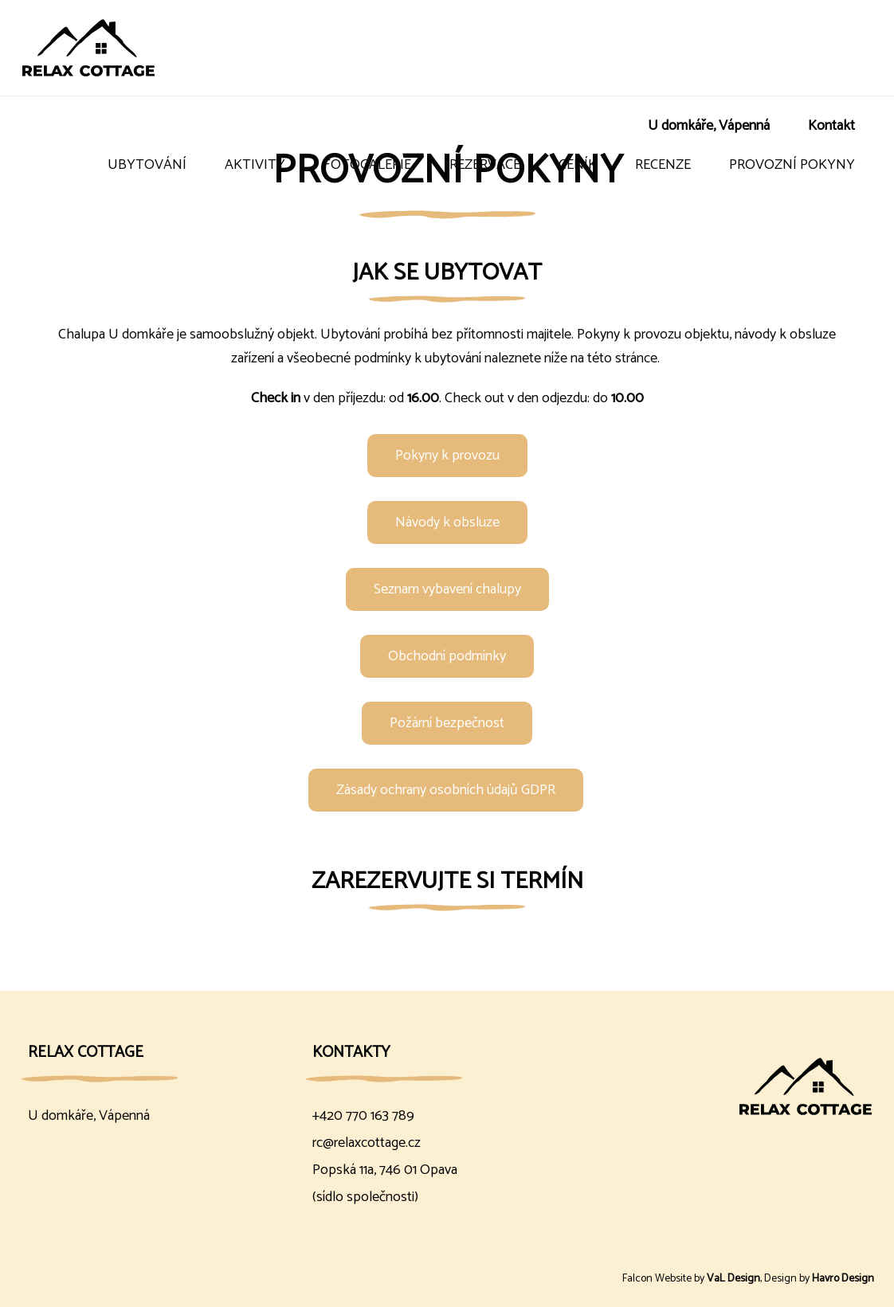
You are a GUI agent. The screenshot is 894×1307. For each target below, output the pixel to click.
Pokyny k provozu (447, 456)
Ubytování (147, 165)
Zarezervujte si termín (447, 881)
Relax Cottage (85, 1052)
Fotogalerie (367, 165)
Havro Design (843, 1279)
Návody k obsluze (447, 522)
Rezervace (484, 165)
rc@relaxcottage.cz (366, 1143)
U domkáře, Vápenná (709, 126)
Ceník (578, 165)
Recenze (663, 165)
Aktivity (255, 165)
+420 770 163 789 (363, 1116)
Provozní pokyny (792, 165)
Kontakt (831, 126)
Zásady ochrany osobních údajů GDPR (445, 790)
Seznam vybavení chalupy (447, 589)
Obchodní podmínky (447, 656)
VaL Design (733, 1279)
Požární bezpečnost (447, 723)
